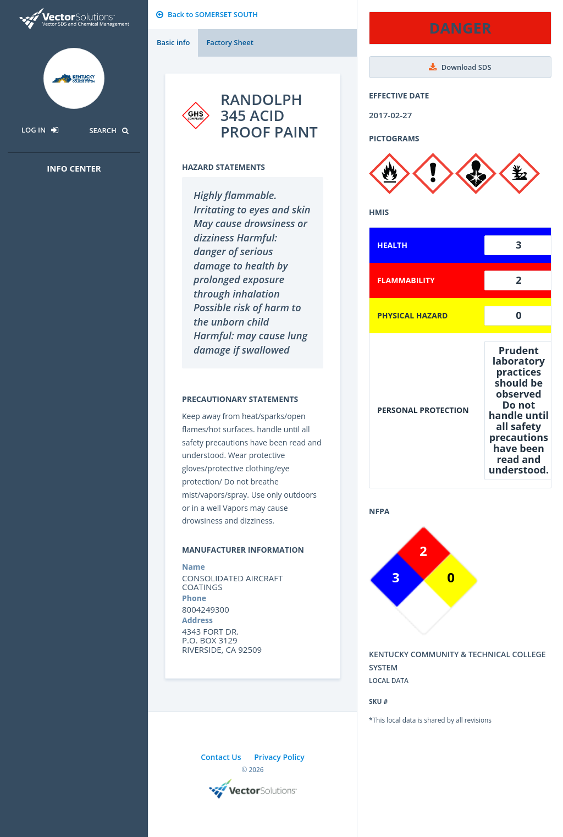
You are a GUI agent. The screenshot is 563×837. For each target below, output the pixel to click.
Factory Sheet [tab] (229, 42)
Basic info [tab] (173, 42)
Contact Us (221, 757)
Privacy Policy (279, 757)
